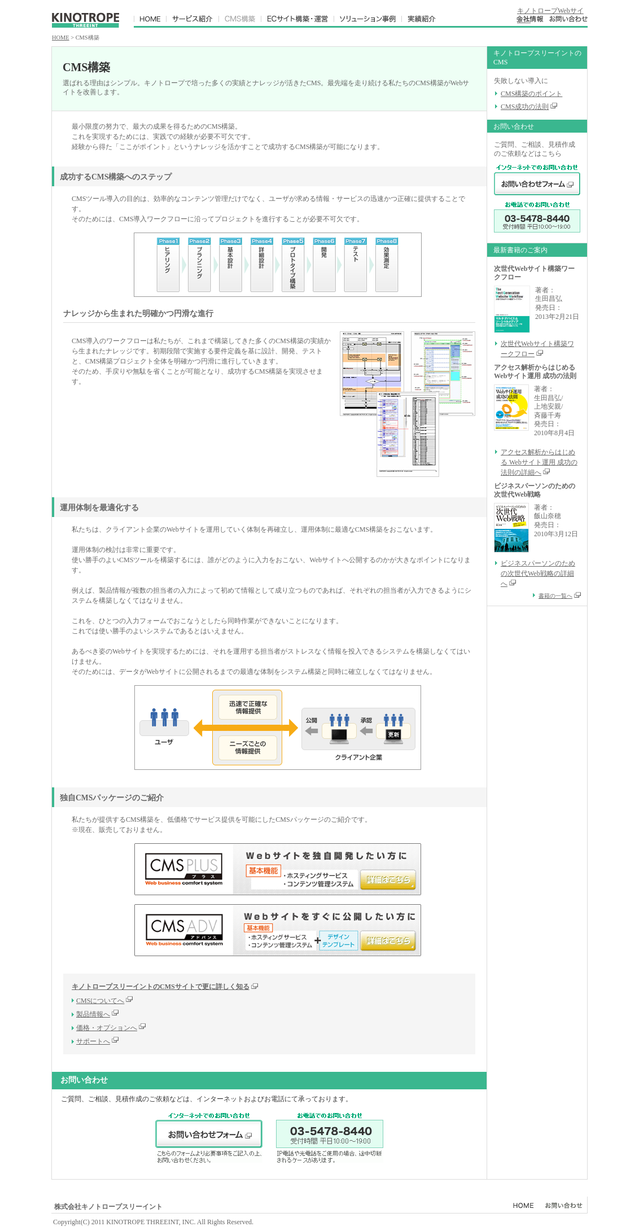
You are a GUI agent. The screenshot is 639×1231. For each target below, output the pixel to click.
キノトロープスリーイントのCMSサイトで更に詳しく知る (165, 987)
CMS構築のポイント (531, 94)
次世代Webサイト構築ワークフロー (537, 349)
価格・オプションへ (106, 1028)
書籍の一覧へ (559, 596)
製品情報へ (93, 1014)
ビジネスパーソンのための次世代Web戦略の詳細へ (538, 573)
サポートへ (93, 1041)
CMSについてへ (100, 1001)
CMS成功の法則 (525, 107)
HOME (60, 37)
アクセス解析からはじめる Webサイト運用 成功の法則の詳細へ (539, 462)
